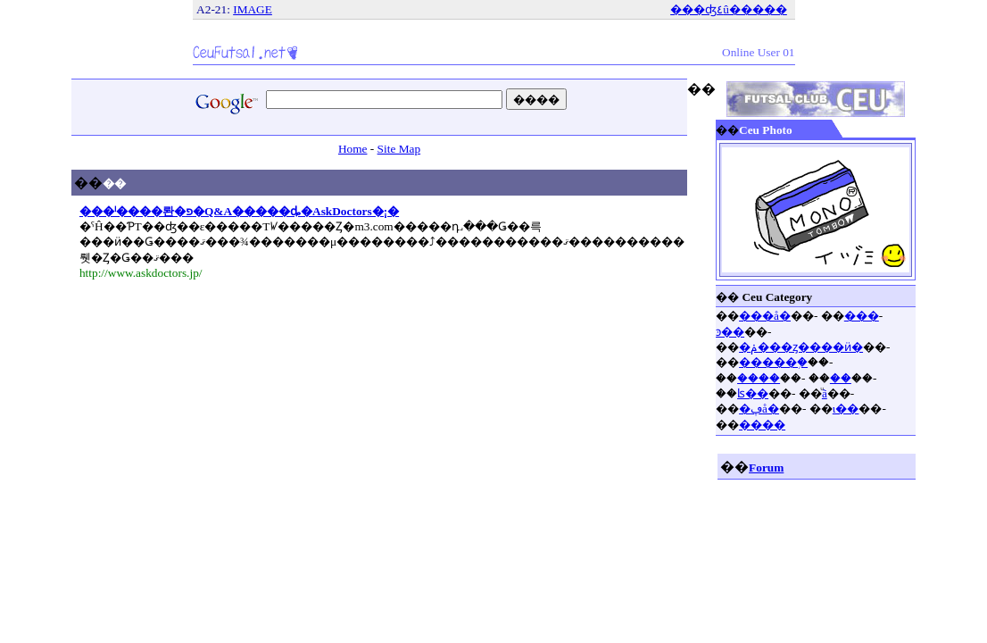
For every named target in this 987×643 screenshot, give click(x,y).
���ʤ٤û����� (728, 9)
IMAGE (252, 9)
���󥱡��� (861, 315)
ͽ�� (730, 331)
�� (840, 378)
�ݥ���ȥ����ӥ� (801, 347)
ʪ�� (752, 393)
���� (758, 378)
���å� (765, 315)
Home (353, 148)
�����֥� (773, 362)
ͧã (824, 393)
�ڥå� (759, 408)
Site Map (399, 148)
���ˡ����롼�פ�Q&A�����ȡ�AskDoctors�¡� (239, 211)
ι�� (846, 408)
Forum (766, 467)
